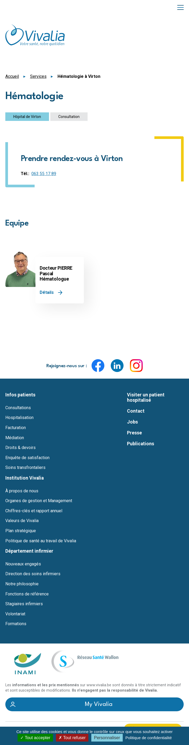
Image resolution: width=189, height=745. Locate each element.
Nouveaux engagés (23, 564)
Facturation (15, 427)
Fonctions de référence (27, 594)
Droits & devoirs (20, 447)
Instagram (136, 365)
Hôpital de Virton (27, 117)
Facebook (98, 365)
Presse (134, 432)
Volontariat (15, 614)
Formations (15, 623)
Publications (140, 443)
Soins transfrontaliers (25, 467)
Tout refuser (72, 737)
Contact (136, 411)
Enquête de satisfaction (27, 457)
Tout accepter (35, 737)
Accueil (12, 76)
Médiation (14, 437)
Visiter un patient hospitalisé (146, 397)
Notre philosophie (22, 584)
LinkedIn (117, 365)
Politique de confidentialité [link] (148, 737)
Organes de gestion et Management (38, 500)
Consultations (18, 407)
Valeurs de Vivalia (22, 520)
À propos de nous (21, 491)
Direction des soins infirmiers (32, 574)
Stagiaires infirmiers (24, 604)
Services (38, 76)
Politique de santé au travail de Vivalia (40, 541)
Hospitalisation (19, 417)
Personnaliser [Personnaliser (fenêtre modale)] (107, 737)
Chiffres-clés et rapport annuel (33, 511)
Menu (180, 7)
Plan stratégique (20, 530)
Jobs (132, 422)
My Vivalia (99, 704)
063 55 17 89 (43, 173)
